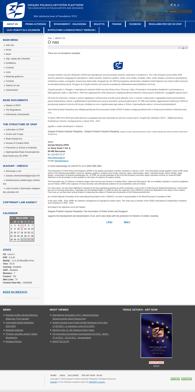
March (19, 218)
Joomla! (53, 382)
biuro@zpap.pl (61, 161)
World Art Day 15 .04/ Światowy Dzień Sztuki (73, 330)
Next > (127, 222)
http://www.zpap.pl (56, 157)
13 (29, 229)
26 (25, 236)
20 (29, 232)
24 (18, 236)
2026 (25, 218)
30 (15, 239)
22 (11, 236)
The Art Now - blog (91, 375)
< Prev (109, 222)
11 (22, 229)
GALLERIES (73, 375)
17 (18, 232)
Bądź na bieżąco (15, 291)
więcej (156, 366)
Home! (53, 375)
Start (50, 38)
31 (18, 239)
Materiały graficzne (14, 330)
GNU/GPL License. (97, 382)
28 (32, 236)
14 (32, 229)
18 (22, 232)
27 (29, 236)
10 (18, 229)
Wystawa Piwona (14, 341)
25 (22, 236)
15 (11, 232)
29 (11, 239)
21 (32, 232)
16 (15, 232)
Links (62, 375)
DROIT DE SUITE (60, 341)
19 (25, 232)
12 (25, 229)
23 (15, 236)
